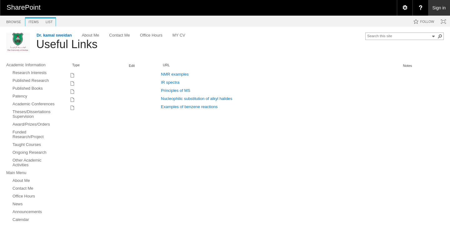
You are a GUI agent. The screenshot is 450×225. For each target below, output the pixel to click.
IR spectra (170, 82)
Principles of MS (175, 90)
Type (76, 65)
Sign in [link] (439, 7)
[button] (440, 36)
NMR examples (175, 74)
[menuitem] (404, 8)
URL (166, 65)
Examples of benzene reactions (189, 106)
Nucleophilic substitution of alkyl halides (196, 98)
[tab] (13, 21)
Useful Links (67, 44)
